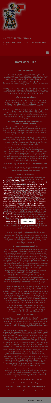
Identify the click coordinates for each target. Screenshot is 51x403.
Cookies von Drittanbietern (13, 216)
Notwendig (7, 213)
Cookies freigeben (28, 221)
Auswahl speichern (11, 221)
